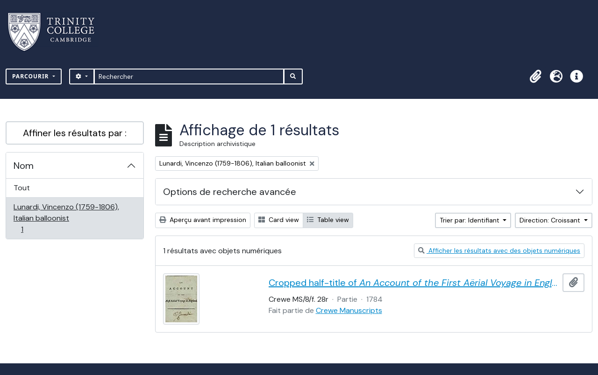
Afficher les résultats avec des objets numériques (499, 250)
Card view (278, 219)
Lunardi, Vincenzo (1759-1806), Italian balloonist (66, 218)
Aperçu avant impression (202, 219)
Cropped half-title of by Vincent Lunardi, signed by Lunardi (414, 282)
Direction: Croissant (551, 220)
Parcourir (31, 76)
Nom (24, 166)
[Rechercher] (189, 76)
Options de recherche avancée (229, 192)
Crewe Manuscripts (349, 310)
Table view (328, 219)
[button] (535, 76)
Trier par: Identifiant (470, 220)
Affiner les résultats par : (75, 133)
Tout (22, 188)
